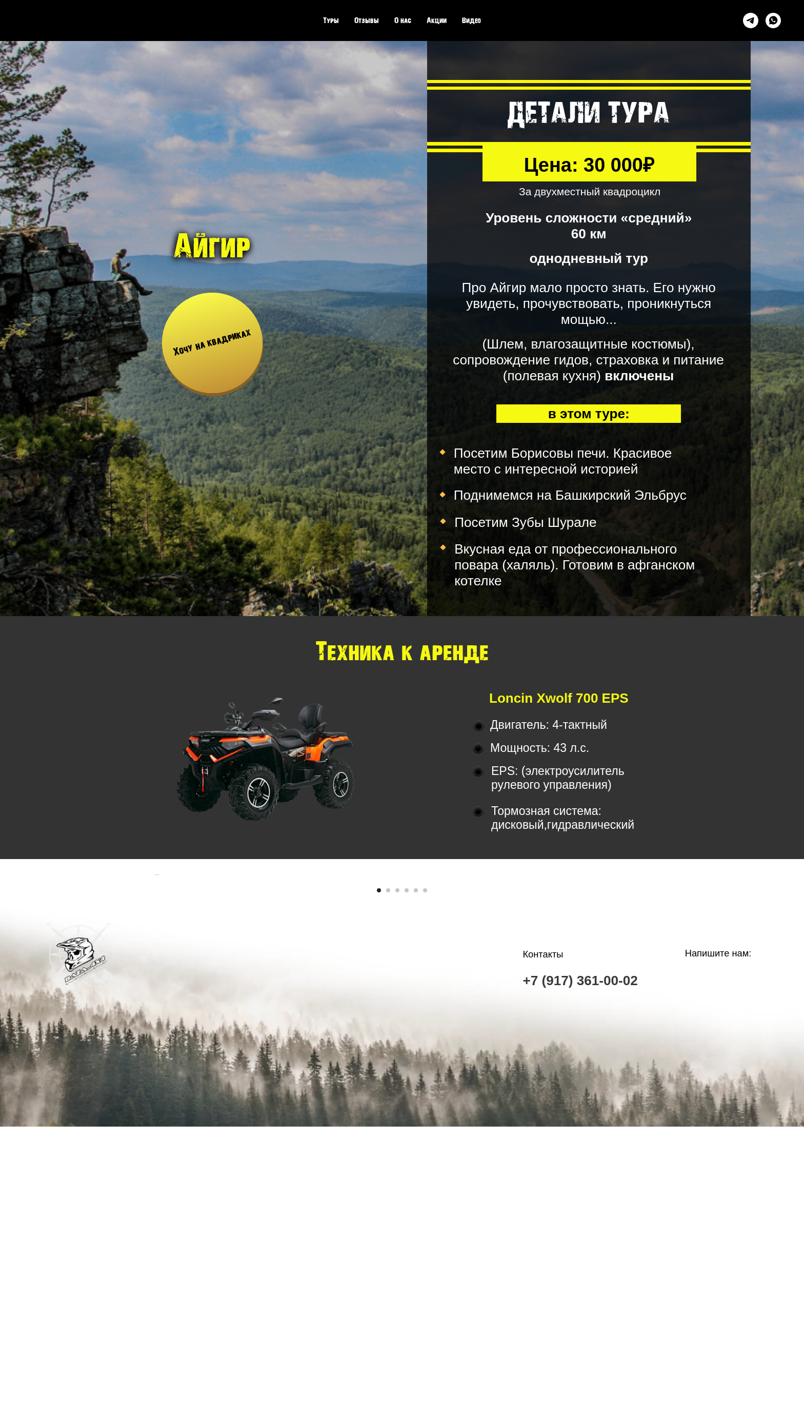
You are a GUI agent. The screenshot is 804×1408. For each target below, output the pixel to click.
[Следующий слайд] (648, 1015)
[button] (212, 342)
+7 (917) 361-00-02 (579, 1262)
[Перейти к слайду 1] (379, 1172)
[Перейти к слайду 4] (407, 1172)
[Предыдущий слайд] (156, 1015)
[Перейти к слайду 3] (397, 1172)
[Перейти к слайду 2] (388, 1172)
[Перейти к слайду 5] (416, 1172)
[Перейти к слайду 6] (425, 1172)
